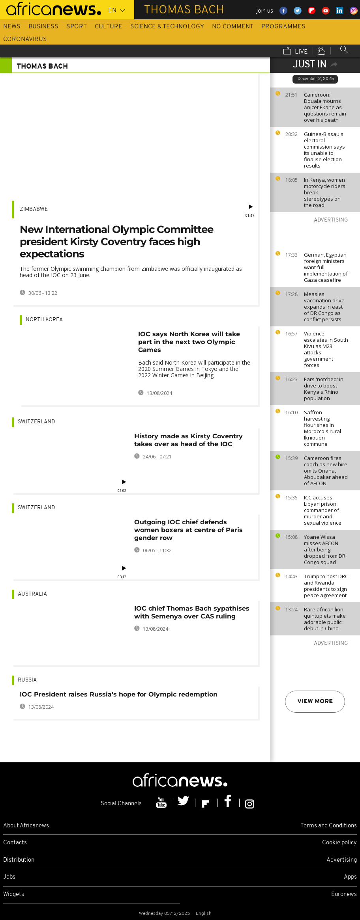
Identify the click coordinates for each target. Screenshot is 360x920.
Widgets (13, 895)
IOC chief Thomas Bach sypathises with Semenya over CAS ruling (191, 612)
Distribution (18, 860)
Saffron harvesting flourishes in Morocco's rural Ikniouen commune (322, 428)
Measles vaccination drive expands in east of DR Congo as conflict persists (324, 306)
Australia (32, 594)
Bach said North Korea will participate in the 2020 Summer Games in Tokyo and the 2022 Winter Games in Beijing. (194, 369)
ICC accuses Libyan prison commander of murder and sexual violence (322, 510)
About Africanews (26, 826)
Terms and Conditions (328, 826)
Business (43, 27)
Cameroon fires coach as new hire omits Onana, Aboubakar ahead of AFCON (326, 470)
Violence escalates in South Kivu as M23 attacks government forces (326, 349)
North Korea (44, 320)
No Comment (232, 27)
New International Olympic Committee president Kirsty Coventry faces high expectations (116, 241)
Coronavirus (25, 39)
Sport (76, 27)
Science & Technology (167, 27)
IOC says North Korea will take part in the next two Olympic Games (189, 342)
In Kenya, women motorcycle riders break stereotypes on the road (324, 192)
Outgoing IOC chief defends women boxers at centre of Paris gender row (188, 530)
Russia (27, 680)
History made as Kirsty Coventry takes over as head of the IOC (188, 440)
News (12, 27)
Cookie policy (339, 843)
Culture (108, 27)
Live (295, 51)
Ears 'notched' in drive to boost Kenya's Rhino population (323, 388)
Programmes (283, 27)
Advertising (341, 860)
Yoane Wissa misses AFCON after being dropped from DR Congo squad (324, 549)
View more (315, 701)
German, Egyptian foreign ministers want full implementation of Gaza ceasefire (326, 267)
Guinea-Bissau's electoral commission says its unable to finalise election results (324, 150)
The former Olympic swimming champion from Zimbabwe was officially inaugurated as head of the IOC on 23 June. (131, 272)
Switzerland (36, 422)
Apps (350, 877)
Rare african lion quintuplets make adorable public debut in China (325, 618)
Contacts (15, 843)
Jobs (9, 877)
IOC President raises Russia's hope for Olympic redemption (119, 694)
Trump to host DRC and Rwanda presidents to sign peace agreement (326, 585)
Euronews (344, 895)
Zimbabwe (34, 209)
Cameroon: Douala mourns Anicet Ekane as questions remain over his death (325, 107)
